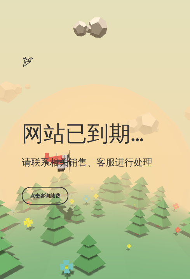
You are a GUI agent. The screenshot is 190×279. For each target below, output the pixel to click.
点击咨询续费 (45, 196)
